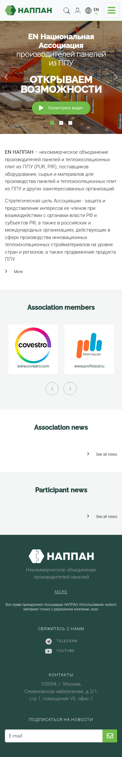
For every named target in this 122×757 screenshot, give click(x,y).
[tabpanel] (61, 77)
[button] (92, 10)
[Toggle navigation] (111, 10)
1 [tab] (52, 123)
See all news (106, 454)
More (18, 272)
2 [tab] (61, 123)
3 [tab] (70, 123)
